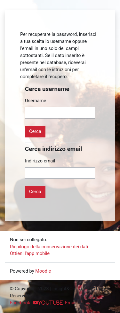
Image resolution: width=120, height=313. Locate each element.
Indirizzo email (40, 161)
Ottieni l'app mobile (30, 253)
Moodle (43, 271)
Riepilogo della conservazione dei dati (49, 247)
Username (35, 100)
